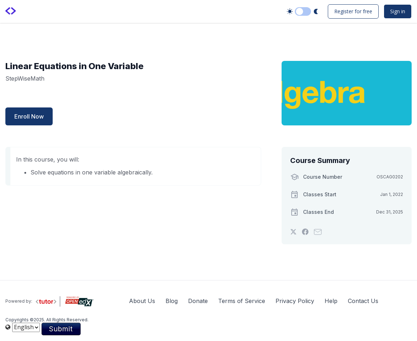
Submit (61, 329)
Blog (172, 300)
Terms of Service (241, 300)
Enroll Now (29, 116)
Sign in (397, 11)
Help (331, 300)
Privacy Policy (294, 300)
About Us (142, 300)
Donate (198, 300)
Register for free (353, 11)
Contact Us (363, 300)
